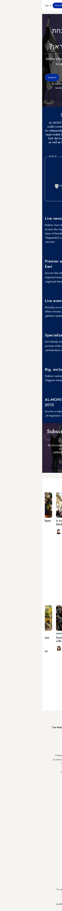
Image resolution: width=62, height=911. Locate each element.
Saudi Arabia (53, 759)
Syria (57, 793)
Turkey (56, 755)
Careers (26, 817)
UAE (57, 768)
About (27, 804)
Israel (56, 772)
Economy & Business (20, 759)
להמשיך (52, 464)
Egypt (56, 780)
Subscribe (16, 5)
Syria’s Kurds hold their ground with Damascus (34, 639)
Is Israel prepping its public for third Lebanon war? (34, 522)
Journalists (25, 808)
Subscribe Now (47, 739)
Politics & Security (21, 755)
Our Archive (24, 772)
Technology (24, 763)
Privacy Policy (52, 808)
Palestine (55, 776)
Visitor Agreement (50, 804)
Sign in (6, 5)
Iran (57, 763)
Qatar (56, 785)
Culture (26, 768)
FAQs (56, 812)
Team (27, 812)
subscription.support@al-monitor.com (42, 883)
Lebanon (55, 789)
